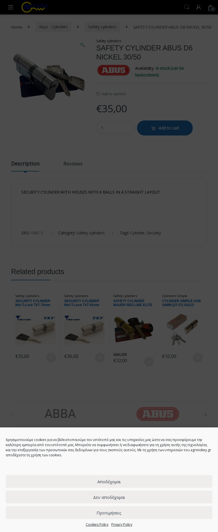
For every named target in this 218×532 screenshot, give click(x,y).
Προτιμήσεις (109, 513)
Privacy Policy (121, 524)
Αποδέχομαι (109, 481)
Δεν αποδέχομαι (109, 497)
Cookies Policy (97, 524)
